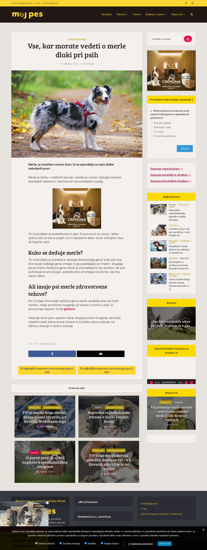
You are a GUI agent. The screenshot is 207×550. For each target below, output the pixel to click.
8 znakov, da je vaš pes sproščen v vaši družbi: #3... (179, 232)
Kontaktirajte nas (50, 3)
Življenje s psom (155, 14)
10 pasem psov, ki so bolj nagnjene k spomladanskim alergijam (45, 462)
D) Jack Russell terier (165, 136)
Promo (98, 407)
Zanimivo (174, 225)
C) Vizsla (158, 131)
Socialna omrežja (71, 543)
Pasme (137, 14)
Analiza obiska (111, 543)
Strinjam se (164, 543)
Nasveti (121, 14)
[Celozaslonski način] (191, 382)
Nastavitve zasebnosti (142, 543)
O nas (37, 3)
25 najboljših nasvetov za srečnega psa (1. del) (47, 370)
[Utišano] (186, 382)
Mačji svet (177, 14)
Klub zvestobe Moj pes (22, 3)
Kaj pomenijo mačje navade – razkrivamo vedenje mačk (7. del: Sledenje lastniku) (171, 413)
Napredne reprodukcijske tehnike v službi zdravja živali (109, 417)
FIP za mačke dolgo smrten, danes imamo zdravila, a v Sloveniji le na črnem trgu (45, 417)
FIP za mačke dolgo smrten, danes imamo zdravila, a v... (179, 284)
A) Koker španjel (162, 123)
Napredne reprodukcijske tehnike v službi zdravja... (177, 214)
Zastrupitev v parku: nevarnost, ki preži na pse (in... (179, 265)
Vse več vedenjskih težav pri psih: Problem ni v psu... (171, 323)
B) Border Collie (162, 127)
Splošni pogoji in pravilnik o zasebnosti (161, 514)
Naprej (185, 148)
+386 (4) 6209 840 (88, 502)
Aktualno (107, 14)
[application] (171, 370)
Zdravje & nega (77, 39)
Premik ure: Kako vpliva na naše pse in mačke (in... (179, 249)
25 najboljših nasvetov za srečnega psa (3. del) (107, 370)
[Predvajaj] (151, 382)
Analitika (91, 543)
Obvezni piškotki (46, 543)
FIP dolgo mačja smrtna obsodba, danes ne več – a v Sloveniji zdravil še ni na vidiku (109, 462)
